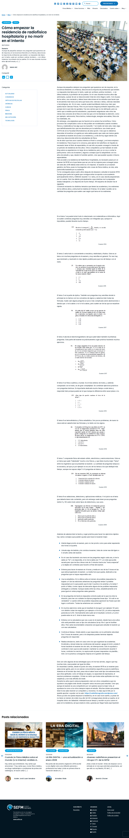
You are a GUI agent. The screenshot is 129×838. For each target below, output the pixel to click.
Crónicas (6, 22)
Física (16, 22)
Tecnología (63, 750)
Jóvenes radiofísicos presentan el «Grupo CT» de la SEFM (103, 758)
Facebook (95, 821)
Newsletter (76, 810)
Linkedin (94, 810)
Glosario (95, 8)
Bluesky (94, 829)
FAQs (88, 8)
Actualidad (51, 750)
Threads (94, 826)
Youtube (94, 815)
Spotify (94, 832)
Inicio (3, 15)
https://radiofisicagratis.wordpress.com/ (101, 693)
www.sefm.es (17, 819)
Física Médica (67, 8)
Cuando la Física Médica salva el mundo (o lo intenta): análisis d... (21, 758)
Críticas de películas (13, 750)
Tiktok (94, 823)
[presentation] (3, 755)
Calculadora (104, 8)
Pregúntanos (108, 3)
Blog (123, 8)
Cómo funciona (79, 8)
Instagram (95, 818)
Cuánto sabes (114, 8)
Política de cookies (113, 815)
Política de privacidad (113, 812)
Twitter (94, 812)
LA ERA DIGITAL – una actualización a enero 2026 (64, 758)
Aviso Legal (110, 810)
